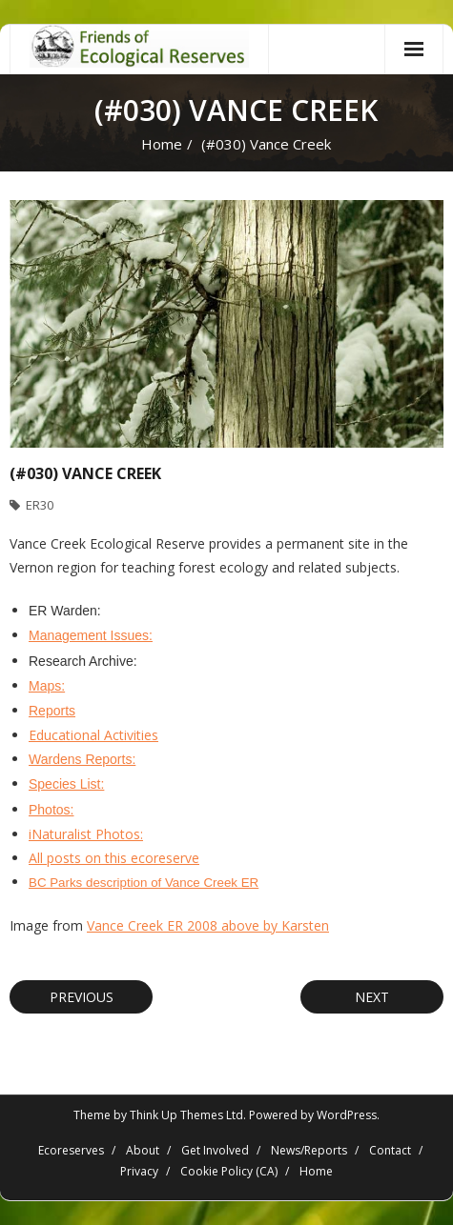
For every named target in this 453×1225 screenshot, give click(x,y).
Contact (390, 1150)
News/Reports (309, 1150)
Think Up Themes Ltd (186, 1115)
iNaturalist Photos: (86, 834)
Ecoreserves (71, 1150)
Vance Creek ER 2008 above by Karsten (208, 925)
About (142, 1150)
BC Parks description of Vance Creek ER (143, 882)
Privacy (139, 1171)
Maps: (47, 685)
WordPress (347, 1115)
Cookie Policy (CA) (229, 1171)
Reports (52, 710)
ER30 (39, 504)
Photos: (51, 809)
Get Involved (215, 1150)
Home (161, 143)
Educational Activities (93, 735)
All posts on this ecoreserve (114, 858)
